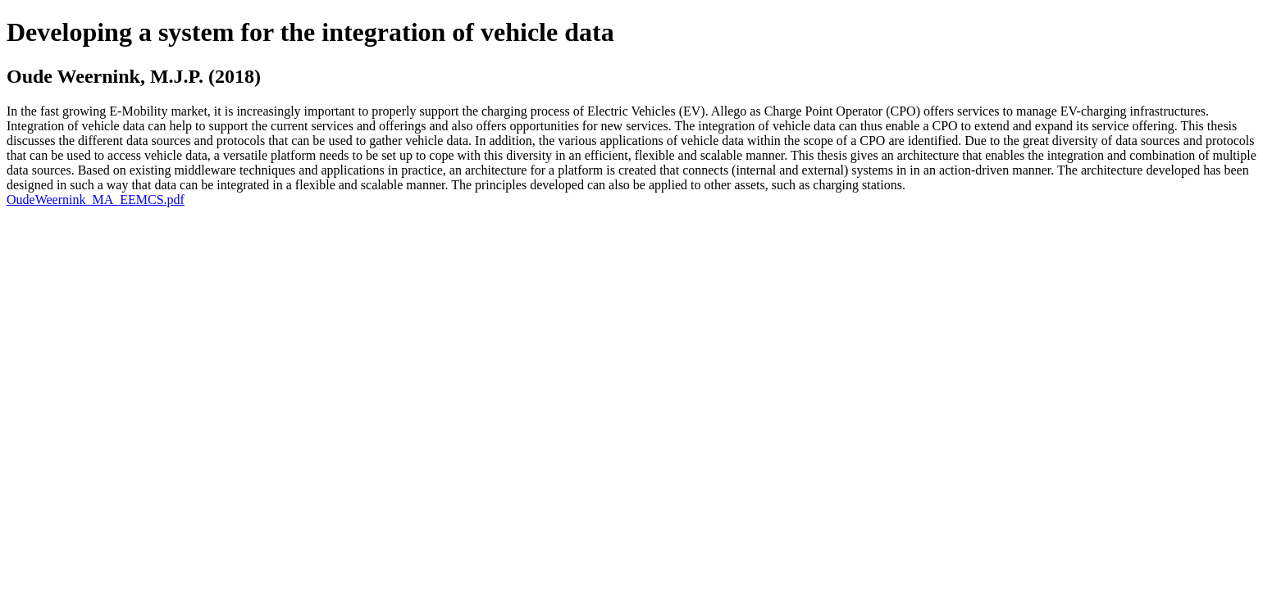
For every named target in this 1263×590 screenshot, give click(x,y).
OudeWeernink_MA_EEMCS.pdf (96, 199)
